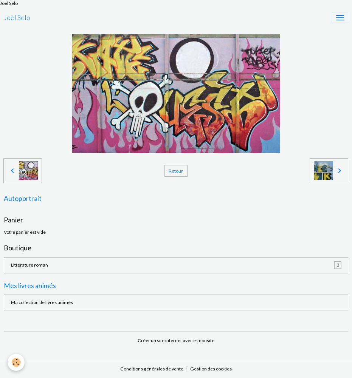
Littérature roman (176, 265)
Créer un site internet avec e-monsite (176, 340)
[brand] (17, 18)
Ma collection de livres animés (42, 302)
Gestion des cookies (211, 369)
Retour (176, 171)
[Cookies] (16, 362)
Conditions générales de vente (151, 369)
